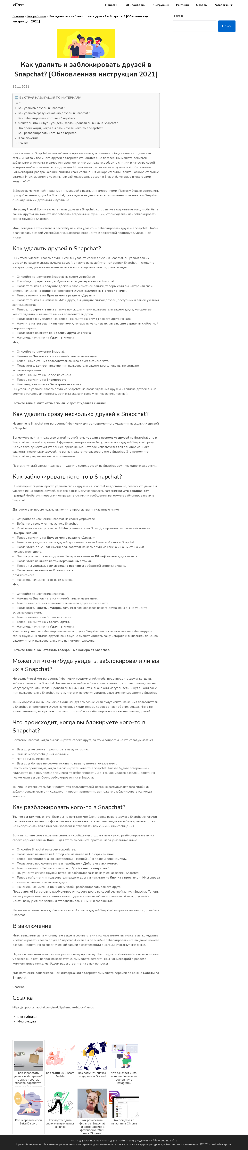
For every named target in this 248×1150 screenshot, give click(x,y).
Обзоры (201, 5)
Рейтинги (182, 5)
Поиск (178, 16)
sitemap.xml (224, 1144)
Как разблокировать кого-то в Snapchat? (47, 133)
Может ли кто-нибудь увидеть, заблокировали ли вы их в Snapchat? (68, 123)
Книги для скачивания (85, 1140)
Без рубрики (36, 16)
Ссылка (23, 143)
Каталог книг (223, 5)
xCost (18, 5)
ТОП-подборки (134, 5)
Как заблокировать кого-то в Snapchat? (46, 118)
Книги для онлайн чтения (118, 1140)
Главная (18, 16)
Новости (111, 5)
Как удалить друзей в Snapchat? (41, 108)
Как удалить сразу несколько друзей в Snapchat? (54, 113)
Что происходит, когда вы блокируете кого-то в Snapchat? (60, 128)
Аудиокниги (144, 1140)
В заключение (28, 138)
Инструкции (161, 5)
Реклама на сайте (166, 1140)
